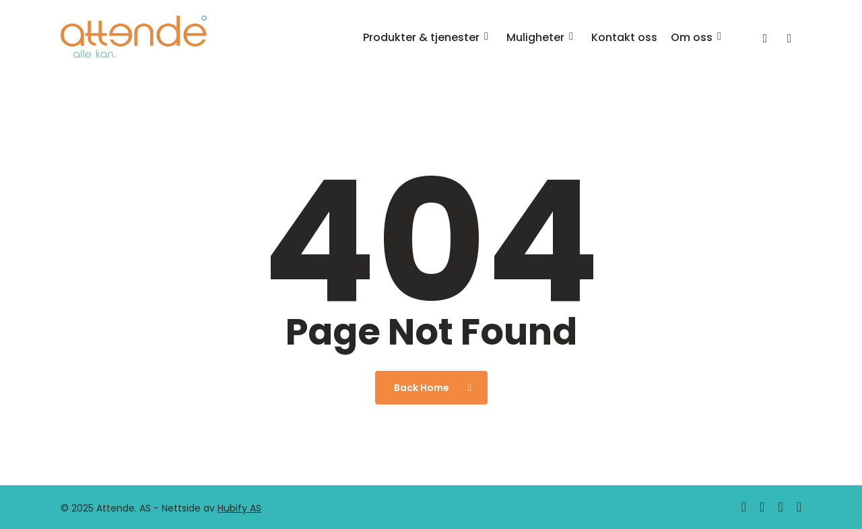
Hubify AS (239, 508)
